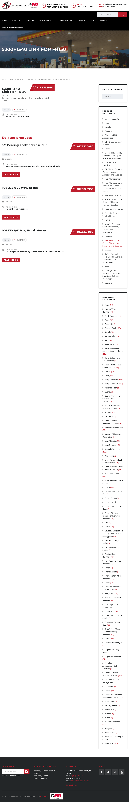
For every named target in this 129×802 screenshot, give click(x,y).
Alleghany (108, 728)
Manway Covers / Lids (114, 427)
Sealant (108, 371)
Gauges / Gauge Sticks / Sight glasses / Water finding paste (112, 534)
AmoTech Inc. (45, 796)
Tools (107, 123)
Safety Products (112, 119)
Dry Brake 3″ (110, 611)
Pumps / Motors (111, 384)
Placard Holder (111, 388)
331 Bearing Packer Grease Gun (25, 145)
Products (29, 21)
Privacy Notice (71, 785)
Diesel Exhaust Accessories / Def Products (109, 666)
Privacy (103, 21)
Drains (107, 638)
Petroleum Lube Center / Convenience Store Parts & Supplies (31, 79)
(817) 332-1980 (85, 6)
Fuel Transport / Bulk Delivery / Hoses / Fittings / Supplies (112, 202)
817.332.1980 (45, 87)
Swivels (108, 332)
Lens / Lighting (111, 441)
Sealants (108, 283)
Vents (107, 305)
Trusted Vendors (64, 21)
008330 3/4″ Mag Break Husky (24, 230)
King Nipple (109, 456)
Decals (108, 127)
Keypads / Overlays (112, 449)
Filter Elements (111, 572)
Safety (107, 375)
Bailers (107, 717)
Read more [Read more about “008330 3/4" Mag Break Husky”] (10, 260)
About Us (16, 21)
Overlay (108, 392)
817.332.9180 (109, 6)
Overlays (108, 131)
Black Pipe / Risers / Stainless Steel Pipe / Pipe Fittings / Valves (112, 156)
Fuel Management (113, 179)
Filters (107, 582)
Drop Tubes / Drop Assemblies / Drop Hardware (111, 632)
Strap (107, 340)
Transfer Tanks (111, 328)
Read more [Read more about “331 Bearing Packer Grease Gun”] (10, 174)
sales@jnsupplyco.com (116, 4)
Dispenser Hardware (113, 656)
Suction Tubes (110, 336)
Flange (107, 568)
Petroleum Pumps (113, 195)
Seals (107, 266)
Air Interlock (109, 732)
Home (4, 79)
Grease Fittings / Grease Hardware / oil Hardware (111, 516)
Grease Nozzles (111, 502)
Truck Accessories (112, 316)
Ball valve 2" (110, 709)
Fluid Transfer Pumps (114, 209)
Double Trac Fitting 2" (114, 642)
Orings (107, 250)
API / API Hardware (112, 721)
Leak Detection (111, 445)
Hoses (107, 149)
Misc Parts (109, 416)
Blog (92, 21)
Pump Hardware (111, 379)
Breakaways (110, 701)
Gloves (107, 527)
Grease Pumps (111, 498)
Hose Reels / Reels (112, 473)
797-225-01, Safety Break (20, 187)
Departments (45, 21)
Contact (81, 21)
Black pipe (109, 743)
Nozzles (108, 412)
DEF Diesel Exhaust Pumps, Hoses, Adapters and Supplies (112, 172)
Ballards (108, 713)
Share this (19, 110)
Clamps (108, 690)
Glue (106, 522)
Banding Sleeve (111, 705)
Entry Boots (109, 593)
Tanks (107, 220)
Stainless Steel (110, 344)
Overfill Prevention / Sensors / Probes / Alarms (111, 399)
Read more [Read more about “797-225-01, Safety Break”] (10, 217)
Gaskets (108, 236)
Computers (109, 686)
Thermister (109, 324)
